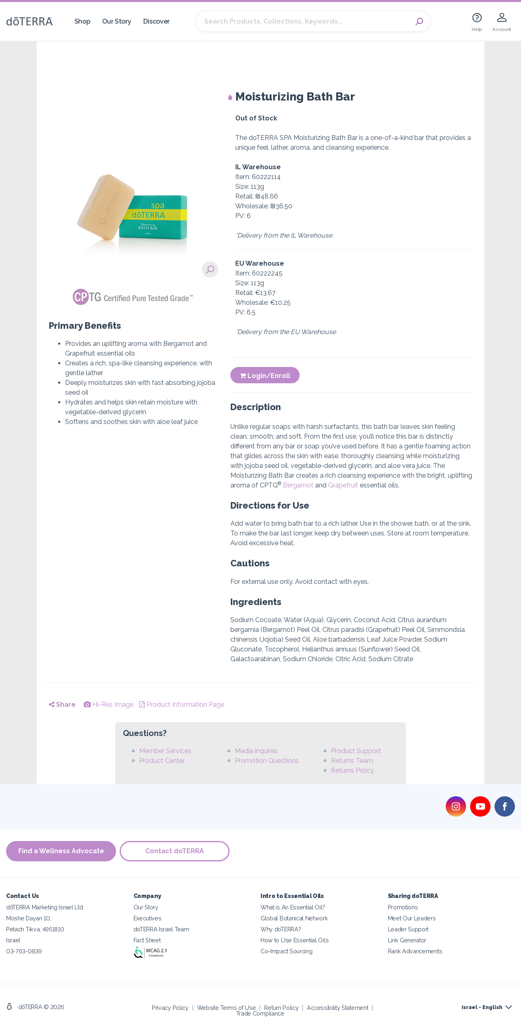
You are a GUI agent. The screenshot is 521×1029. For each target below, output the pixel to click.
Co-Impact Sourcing (286, 951)
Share (62, 704)
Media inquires (256, 751)
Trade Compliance (260, 1013)
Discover (156, 21)
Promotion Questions (267, 761)
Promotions (403, 907)
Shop (82, 21)
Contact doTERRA (175, 851)
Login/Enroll (265, 376)
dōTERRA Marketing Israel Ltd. (45, 907)
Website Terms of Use (226, 1007)
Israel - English (482, 1007)
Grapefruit (343, 485)
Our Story (116, 21)
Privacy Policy (170, 1007)
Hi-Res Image (109, 704)
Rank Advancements (415, 951)
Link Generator (407, 940)
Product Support (356, 751)
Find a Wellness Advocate (61, 851)
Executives (148, 918)
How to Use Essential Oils (294, 940)
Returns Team (352, 761)
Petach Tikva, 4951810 (35, 929)
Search (419, 21)
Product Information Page (181, 704)
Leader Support (408, 929)
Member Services (165, 751)
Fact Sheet (147, 940)
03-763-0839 (24, 951)
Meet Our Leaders (412, 918)
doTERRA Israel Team (161, 929)
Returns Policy (352, 770)
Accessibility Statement (337, 1007)
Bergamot (298, 485)
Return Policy (281, 1007)
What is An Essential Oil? (292, 907)
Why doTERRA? (280, 929)
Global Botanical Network (294, 918)
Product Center (162, 761)
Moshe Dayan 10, (28, 918)
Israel (13, 940)
